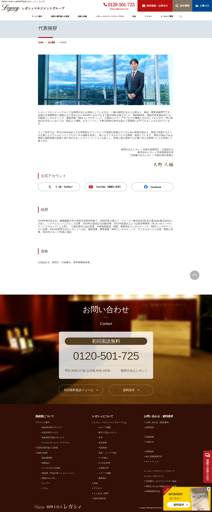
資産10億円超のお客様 (60, 16)
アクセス (148, 16)
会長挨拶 (102, 442)
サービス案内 (37, 16)
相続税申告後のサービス (53, 437)
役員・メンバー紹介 (107, 453)
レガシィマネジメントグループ (160, 471)
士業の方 (150, 442)
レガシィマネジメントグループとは (110, 16)
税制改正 (46, 463)
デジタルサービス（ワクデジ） (56, 442)
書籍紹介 (102, 478)
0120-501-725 (121, 4)
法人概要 (51, 42)
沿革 (100, 437)
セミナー (46, 483)
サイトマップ (152, 461)
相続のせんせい (49, 478)
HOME (41, 42)
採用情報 (150, 437)
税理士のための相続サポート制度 (161, 486)
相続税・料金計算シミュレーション (58, 473)
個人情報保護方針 (154, 456)
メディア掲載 (104, 473)
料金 (134, 16)
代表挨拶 (102, 447)
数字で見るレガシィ (107, 432)
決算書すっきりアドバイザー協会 (161, 481)
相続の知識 (82, 16)
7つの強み (103, 458)
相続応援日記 (100, 498)
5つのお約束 (104, 463)
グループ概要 (104, 427)
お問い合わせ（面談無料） (158, 422)
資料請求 (178, 504)
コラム (45, 488)
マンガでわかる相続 (51, 468)
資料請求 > (131, 390)
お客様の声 (103, 468)
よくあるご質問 (167, 16)
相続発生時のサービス (52, 427)
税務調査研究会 (153, 491)
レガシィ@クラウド (155, 476)
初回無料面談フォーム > (81, 390)
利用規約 (150, 451)
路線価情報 (47, 458)
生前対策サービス (50, 432)
